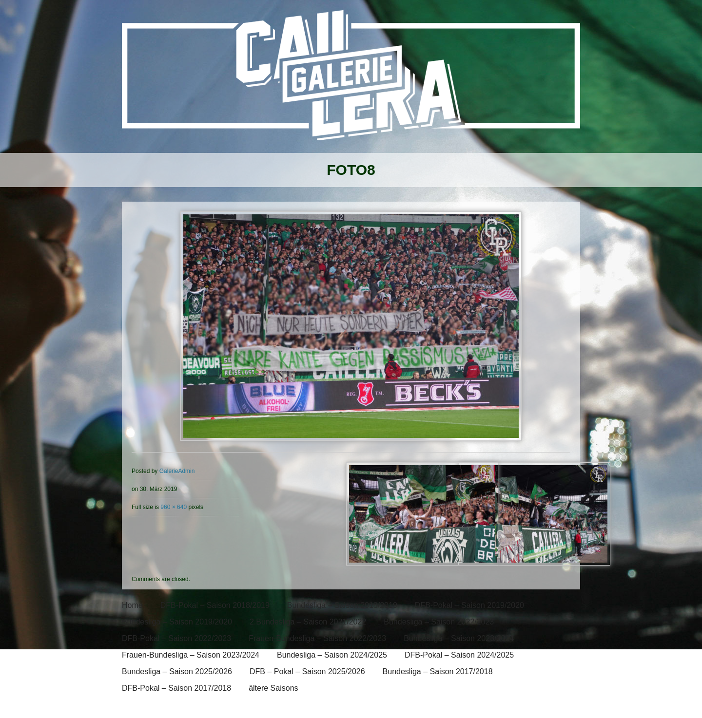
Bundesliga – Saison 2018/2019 (342, 605)
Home (132, 605)
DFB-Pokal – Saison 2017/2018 (176, 688)
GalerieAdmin (177, 471)
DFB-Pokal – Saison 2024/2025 (459, 655)
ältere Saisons (273, 688)
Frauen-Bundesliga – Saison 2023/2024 (190, 655)
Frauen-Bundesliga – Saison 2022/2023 (317, 638)
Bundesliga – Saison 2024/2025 (332, 655)
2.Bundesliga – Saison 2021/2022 (308, 622)
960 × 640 (173, 507)
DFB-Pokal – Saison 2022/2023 (176, 638)
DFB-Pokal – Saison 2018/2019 (215, 605)
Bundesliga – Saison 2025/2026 (177, 671)
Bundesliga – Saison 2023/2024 (459, 638)
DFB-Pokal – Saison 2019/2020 (469, 605)
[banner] (351, 81)
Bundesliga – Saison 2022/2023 (439, 622)
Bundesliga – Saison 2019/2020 (177, 622)
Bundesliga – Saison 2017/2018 (438, 671)
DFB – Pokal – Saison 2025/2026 (307, 671)
